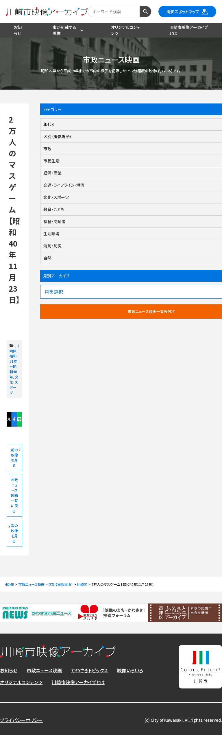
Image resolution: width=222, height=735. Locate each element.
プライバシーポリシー (21, 720)
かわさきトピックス (89, 670)
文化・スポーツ (14, 384)
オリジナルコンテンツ (21, 682)
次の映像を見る (14, 533)
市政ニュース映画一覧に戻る (14, 495)
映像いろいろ (130, 670)
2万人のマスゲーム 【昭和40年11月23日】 (14, 319)
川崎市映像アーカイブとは (78, 682)
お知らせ (8, 670)
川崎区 (14, 348)
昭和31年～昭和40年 (13, 366)
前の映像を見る (14, 457)
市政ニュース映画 (44, 670)
